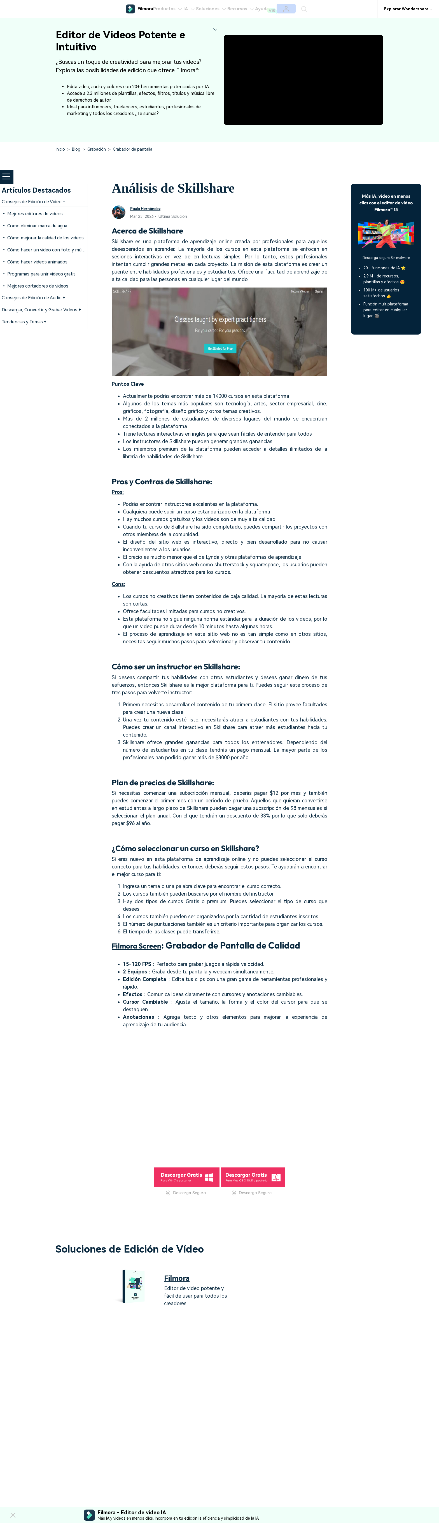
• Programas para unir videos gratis (39, 274)
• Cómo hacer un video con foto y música (45, 250)
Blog (76, 149)
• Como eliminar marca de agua (34, 225)
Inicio (60, 149)
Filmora (180, 1277)
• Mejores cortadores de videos (35, 286)
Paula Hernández (149, 208)
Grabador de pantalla (132, 149)
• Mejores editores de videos (32, 213)
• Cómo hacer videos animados (34, 262)
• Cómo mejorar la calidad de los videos (43, 237)
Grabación (96, 149)
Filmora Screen (143, 945)
